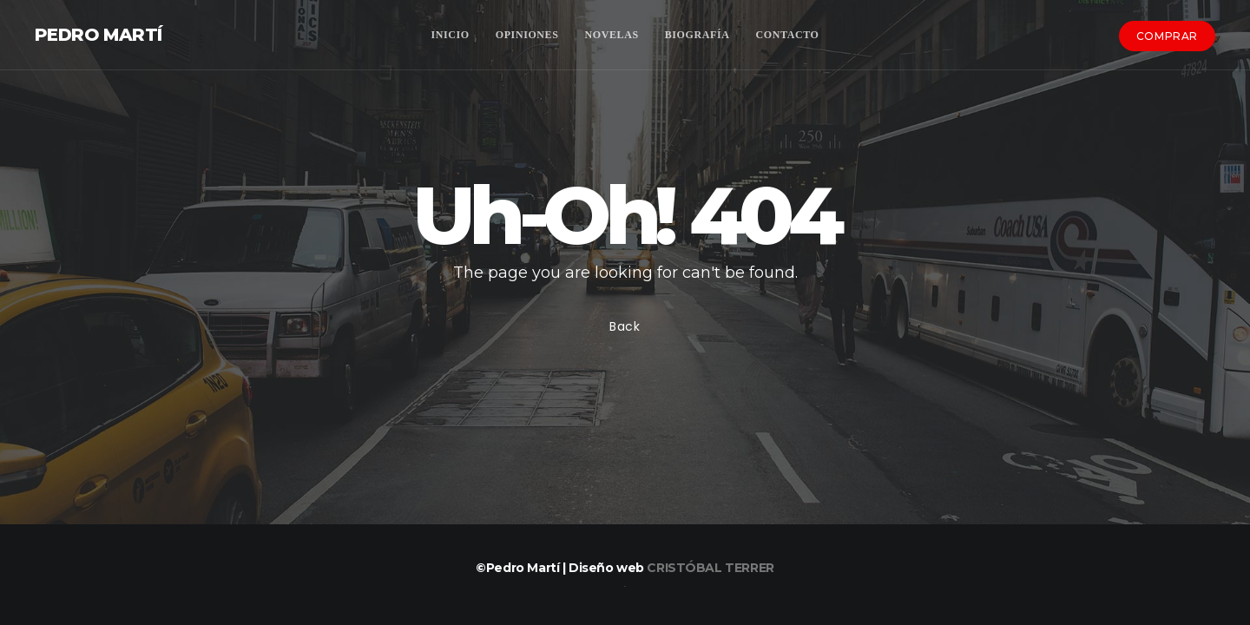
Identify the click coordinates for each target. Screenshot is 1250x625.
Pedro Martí (98, 34)
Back (625, 326)
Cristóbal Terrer (710, 568)
